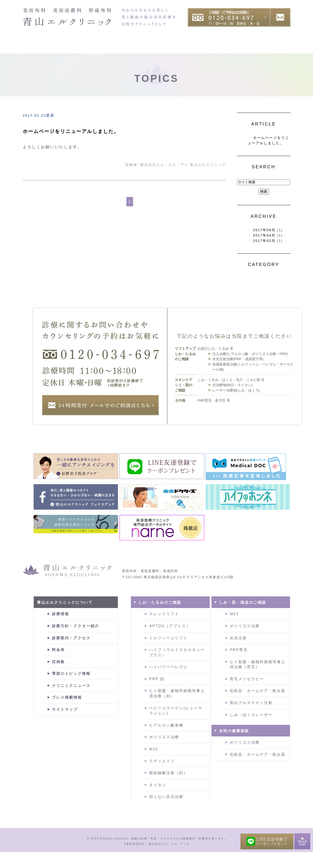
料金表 (278, 46)
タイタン (157, 785)
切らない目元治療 (166, 796)
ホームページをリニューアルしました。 (71, 131)
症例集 (246, 46)
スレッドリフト (164, 614)
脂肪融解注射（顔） (168, 773)
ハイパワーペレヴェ (168, 667)
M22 (153, 749)
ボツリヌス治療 (164, 737)
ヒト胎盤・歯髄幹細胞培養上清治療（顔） (177, 693)
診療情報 (60, 614)
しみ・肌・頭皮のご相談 (242, 602)
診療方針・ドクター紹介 (75, 626)
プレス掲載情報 (67, 697)
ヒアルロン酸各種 (166, 725)
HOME (33, 46)
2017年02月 (264, 241)
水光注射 (238, 638)
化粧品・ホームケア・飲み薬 (257, 691)
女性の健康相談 (234, 731)
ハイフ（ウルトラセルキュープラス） (177, 652)
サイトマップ (65, 709)
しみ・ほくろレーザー (251, 715)
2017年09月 (264, 230)
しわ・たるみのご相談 (159, 602)
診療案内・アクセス (71, 638)
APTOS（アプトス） (169, 626)
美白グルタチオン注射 (251, 703)
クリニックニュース (71, 685)
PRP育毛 (239, 650)
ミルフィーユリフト (168, 638)
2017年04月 (264, 235)
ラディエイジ (162, 761)
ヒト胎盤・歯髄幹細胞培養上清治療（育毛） (257, 664)
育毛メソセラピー (247, 679)
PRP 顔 (156, 679)
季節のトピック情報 (71, 673)
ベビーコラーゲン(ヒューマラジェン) (175, 711)
